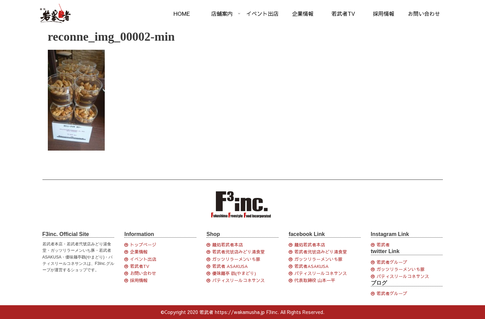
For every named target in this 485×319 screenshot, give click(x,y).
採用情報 (136, 280)
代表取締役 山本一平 (312, 280)
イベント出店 (140, 259)
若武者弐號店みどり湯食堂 (235, 252)
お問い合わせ (140, 273)
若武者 (380, 245)
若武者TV (136, 266)
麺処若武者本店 (224, 245)
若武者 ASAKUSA (227, 266)
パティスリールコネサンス (235, 280)
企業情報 (136, 252)
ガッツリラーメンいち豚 (233, 259)
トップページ (140, 245)
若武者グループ (389, 262)
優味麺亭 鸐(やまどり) (231, 273)
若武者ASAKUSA (309, 266)
